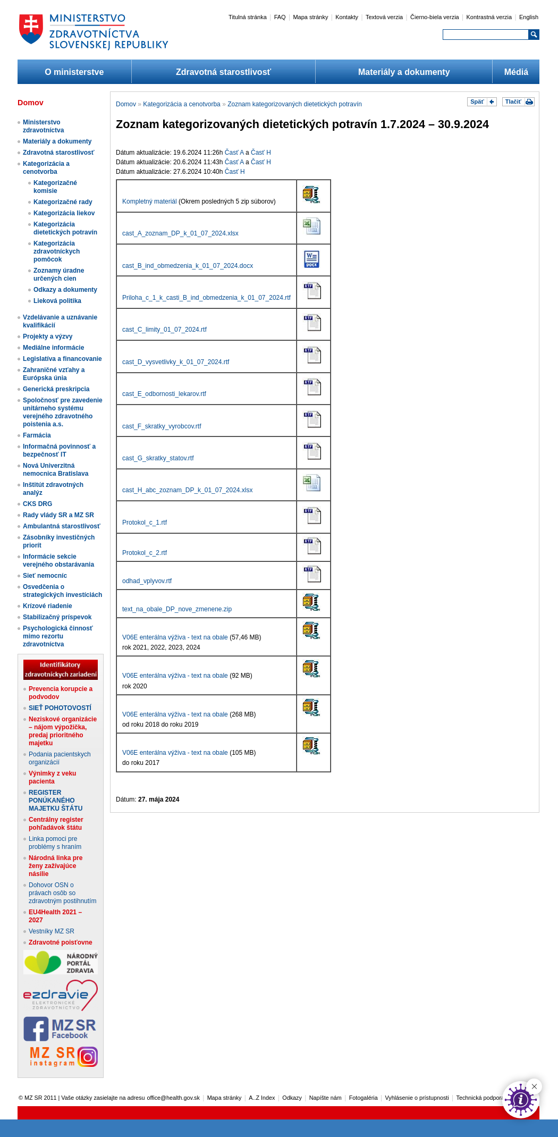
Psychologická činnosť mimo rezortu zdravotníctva (58, 636)
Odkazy (292, 1097)
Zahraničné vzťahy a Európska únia (53, 374)
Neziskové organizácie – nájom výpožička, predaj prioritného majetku (63, 731)
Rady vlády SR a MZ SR (58, 515)
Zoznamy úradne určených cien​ (58, 274)
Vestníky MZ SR (51, 931)
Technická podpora (480, 1097)
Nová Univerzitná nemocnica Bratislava (55, 469)
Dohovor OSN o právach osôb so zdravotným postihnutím (62, 893)
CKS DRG (37, 504)
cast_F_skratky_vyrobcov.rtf (161, 426)
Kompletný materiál (149, 201)
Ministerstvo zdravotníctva (43, 126)
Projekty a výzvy (47, 336)
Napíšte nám (325, 1097)
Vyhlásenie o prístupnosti (417, 1097)
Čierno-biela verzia (434, 17)
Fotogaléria (363, 1097)
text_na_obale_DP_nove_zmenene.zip (177, 609)
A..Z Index (262, 1097)
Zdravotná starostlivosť (223, 72)
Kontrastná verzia (489, 17)
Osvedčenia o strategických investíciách (62, 591)
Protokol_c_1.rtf (144, 522)
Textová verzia (384, 17)
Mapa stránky (310, 17)
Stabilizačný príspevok (57, 617)
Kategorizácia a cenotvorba (46, 167)
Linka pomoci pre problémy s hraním (55, 842)
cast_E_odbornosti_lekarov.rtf (164, 394)
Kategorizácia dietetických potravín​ (65, 228)
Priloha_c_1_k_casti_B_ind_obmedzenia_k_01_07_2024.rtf (206, 297)
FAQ (280, 17)
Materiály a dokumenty (404, 72)
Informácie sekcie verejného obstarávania (58, 560)
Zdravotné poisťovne (60, 942)
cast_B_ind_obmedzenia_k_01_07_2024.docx (187, 265)
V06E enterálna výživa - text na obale (175, 637)
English (528, 17)
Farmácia (37, 435)
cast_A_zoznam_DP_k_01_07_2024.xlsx (180, 233)
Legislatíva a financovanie (62, 359)
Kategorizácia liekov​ (64, 213)
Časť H (261, 152)
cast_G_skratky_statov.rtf (158, 458)
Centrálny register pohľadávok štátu (56, 823)
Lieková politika (57, 301)
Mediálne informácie (53, 347)
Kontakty (346, 17)
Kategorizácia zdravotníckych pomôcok (56, 251)
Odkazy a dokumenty (65, 289)
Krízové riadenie (47, 606)
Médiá (516, 72)
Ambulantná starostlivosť (61, 526)
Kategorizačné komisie (55, 187)
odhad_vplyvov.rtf (147, 581)
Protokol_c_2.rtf (144, 553)
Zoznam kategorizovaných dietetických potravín (294, 104)
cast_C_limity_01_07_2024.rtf (164, 329)
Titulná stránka (248, 17)
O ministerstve (74, 72)
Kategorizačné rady (62, 202)
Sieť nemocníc (45, 575)
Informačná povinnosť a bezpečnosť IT (59, 450)
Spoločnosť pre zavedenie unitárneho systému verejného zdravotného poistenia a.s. (63, 412)
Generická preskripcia (56, 389)
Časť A (234, 152)
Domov (126, 104)
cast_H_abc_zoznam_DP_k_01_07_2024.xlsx (187, 490)
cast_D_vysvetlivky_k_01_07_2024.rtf (175, 362)
